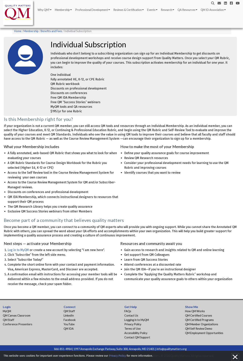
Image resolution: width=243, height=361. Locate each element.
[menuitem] (44, 10)
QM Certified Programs (199, 319)
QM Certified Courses (198, 315)
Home (17, 31)
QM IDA (69, 328)
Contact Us (131, 315)
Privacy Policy (132, 324)
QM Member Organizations (201, 324)
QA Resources (186, 9)
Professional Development (91, 9)
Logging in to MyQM (136, 319)
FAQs (127, 311)
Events (151, 9)
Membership (62, 9)
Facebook (70, 319)
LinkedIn (69, 315)
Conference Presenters (17, 324)
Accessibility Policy (135, 333)
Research (166, 9)
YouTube (69, 324)
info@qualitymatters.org (172, 349)
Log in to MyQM (18, 250)
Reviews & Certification (127, 9)
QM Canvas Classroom (16, 315)
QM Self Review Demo (198, 328)
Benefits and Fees (51, 31)
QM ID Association (212, 9)
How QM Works (195, 311)
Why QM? (44, 9)
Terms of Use (132, 328)
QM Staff (8, 319)
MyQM (7, 311)
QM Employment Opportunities (204, 333)
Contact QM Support (137, 337)
